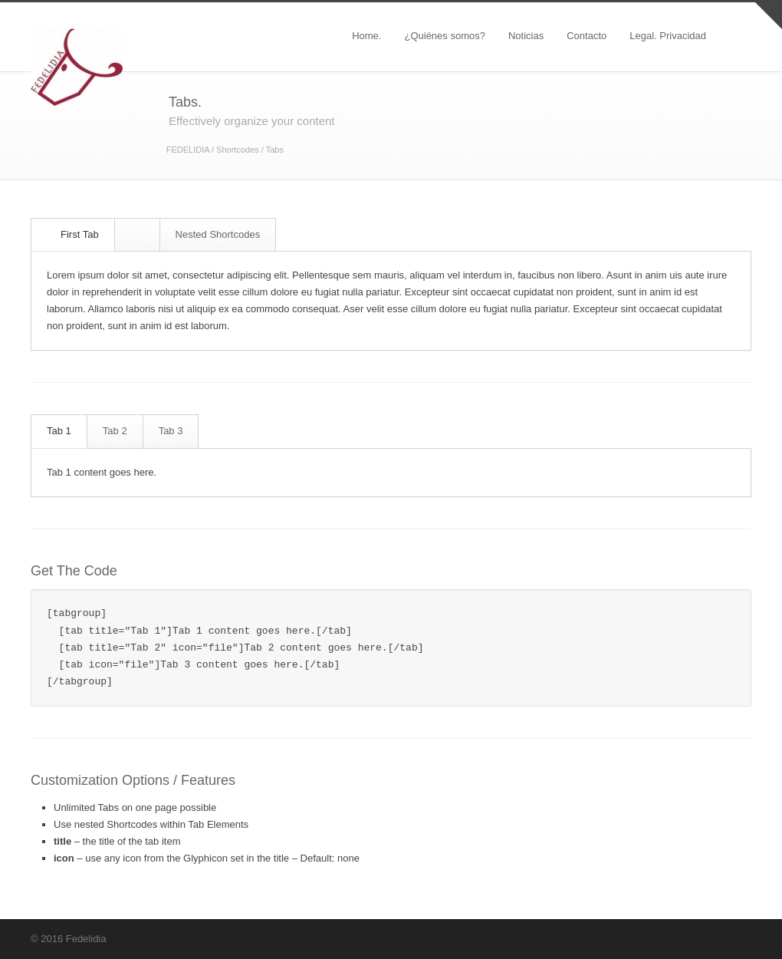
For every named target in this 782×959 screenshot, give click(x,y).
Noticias (526, 35)
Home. (366, 35)
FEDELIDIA (187, 149)
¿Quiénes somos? (444, 35)
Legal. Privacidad (667, 35)
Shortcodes (237, 149)
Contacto (586, 35)
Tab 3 (171, 431)
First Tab (73, 234)
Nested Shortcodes (218, 234)
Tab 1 (59, 431)
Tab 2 (115, 431)
